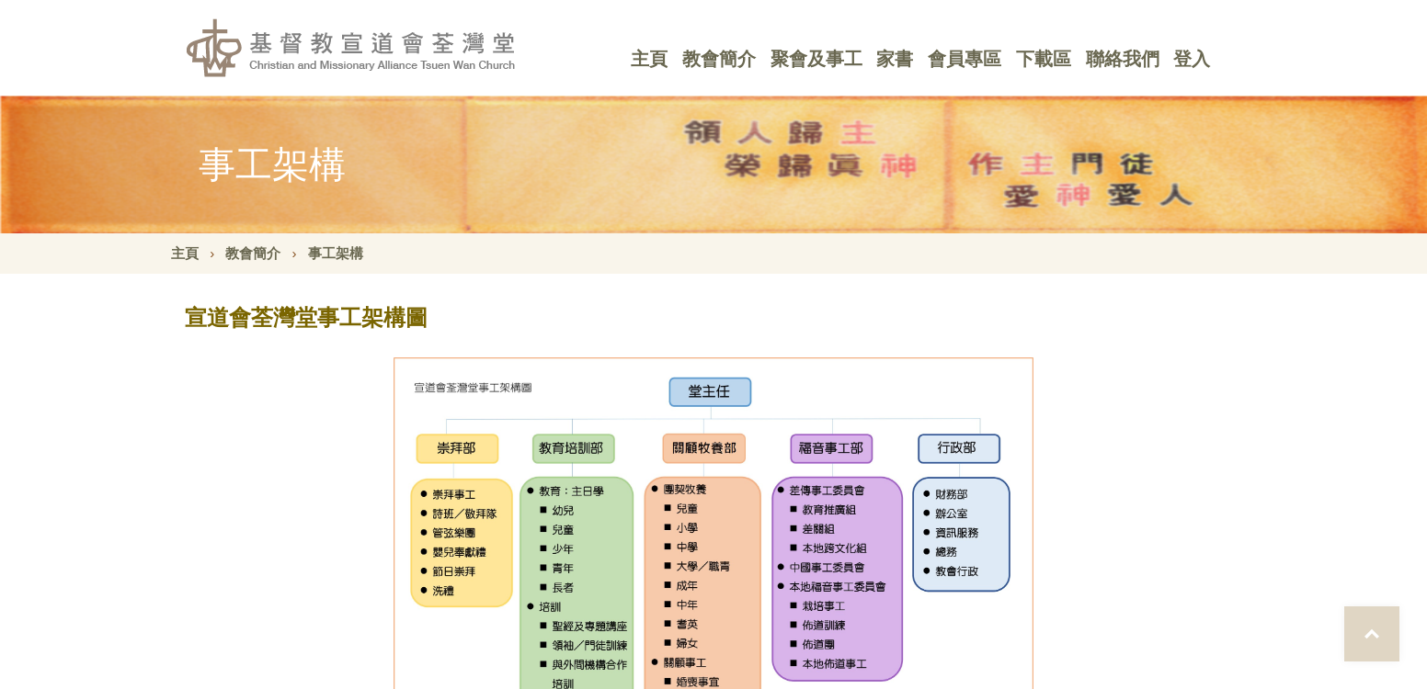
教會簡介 (252, 253)
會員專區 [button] (964, 59)
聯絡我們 (1122, 59)
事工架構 (335, 253)
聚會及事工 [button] (816, 59)
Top (1371, 633)
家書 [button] (894, 59)
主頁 (649, 59)
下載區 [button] (1043, 59)
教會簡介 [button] (719, 59)
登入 (1191, 59)
